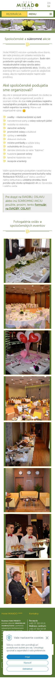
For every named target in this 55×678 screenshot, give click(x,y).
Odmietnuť (27, 669)
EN (49, 3)
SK (48, 6)
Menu (40, 14)
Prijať (27, 657)
